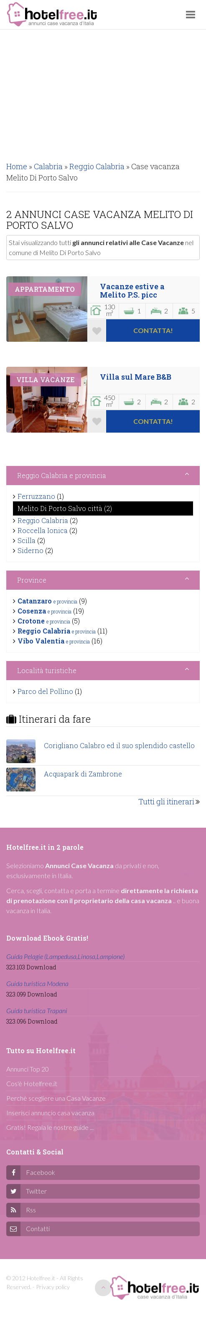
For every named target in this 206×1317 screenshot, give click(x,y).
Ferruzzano (36, 496)
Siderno (30, 550)
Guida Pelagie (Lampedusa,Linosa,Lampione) (65, 956)
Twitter (36, 1191)
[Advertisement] (103, 92)
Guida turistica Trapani (36, 1010)
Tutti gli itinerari (166, 801)
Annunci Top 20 (27, 1069)
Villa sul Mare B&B (135, 377)
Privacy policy (53, 1286)
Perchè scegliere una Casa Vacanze (56, 1098)
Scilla (27, 540)
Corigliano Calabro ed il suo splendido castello (119, 745)
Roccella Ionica (43, 530)
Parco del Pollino (45, 691)
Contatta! (153, 330)
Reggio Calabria (43, 520)
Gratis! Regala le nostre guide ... (50, 1127)
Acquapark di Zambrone (83, 773)
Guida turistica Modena (37, 983)
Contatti (38, 1228)
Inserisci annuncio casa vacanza (50, 1113)
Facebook (40, 1172)
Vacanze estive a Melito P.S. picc (132, 290)
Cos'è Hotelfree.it (31, 1083)
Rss (31, 1210)
